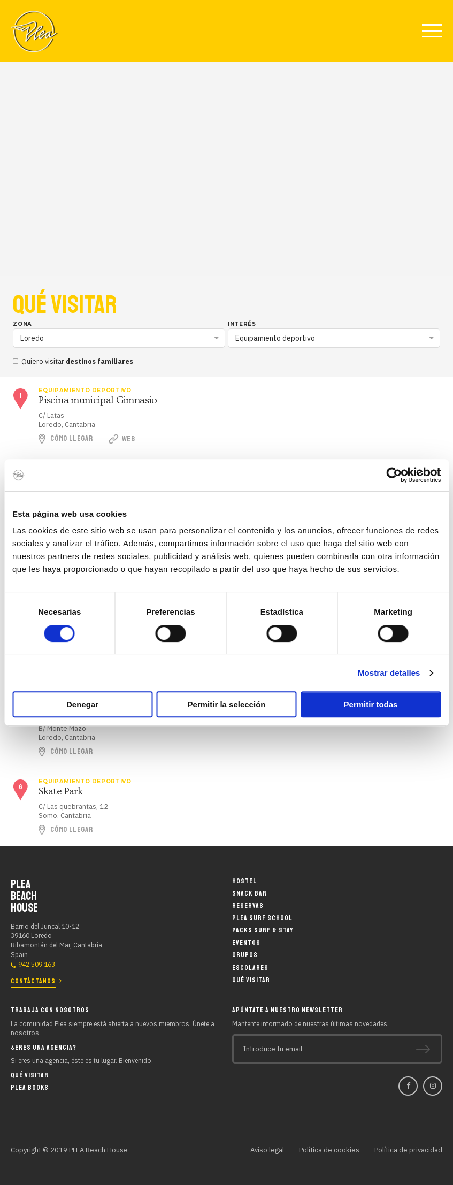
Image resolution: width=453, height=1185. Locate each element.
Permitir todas (371, 704)
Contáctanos (33, 980)
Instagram (432, 1086)
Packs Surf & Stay (262, 931)
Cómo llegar (71, 438)
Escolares (250, 968)
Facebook (408, 1086)
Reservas (248, 906)
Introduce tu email (272, 1048)
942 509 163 (36, 964)
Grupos (245, 955)
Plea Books (30, 1086)
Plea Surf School (262, 918)
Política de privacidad (408, 1149)
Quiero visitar (73, 361)
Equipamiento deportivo (275, 338)
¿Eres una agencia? (43, 1046)
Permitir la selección (227, 704)
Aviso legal (267, 1149)
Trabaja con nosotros (50, 1009)
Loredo (32, 338)
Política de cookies (329, 1149)
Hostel (244, 881)
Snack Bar (249, 893)
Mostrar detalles (389, 672)
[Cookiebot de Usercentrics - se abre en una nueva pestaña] (394, 475)
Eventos (246, 943)
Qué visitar (251, 980)
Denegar (82, 704)
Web (123, 439)
